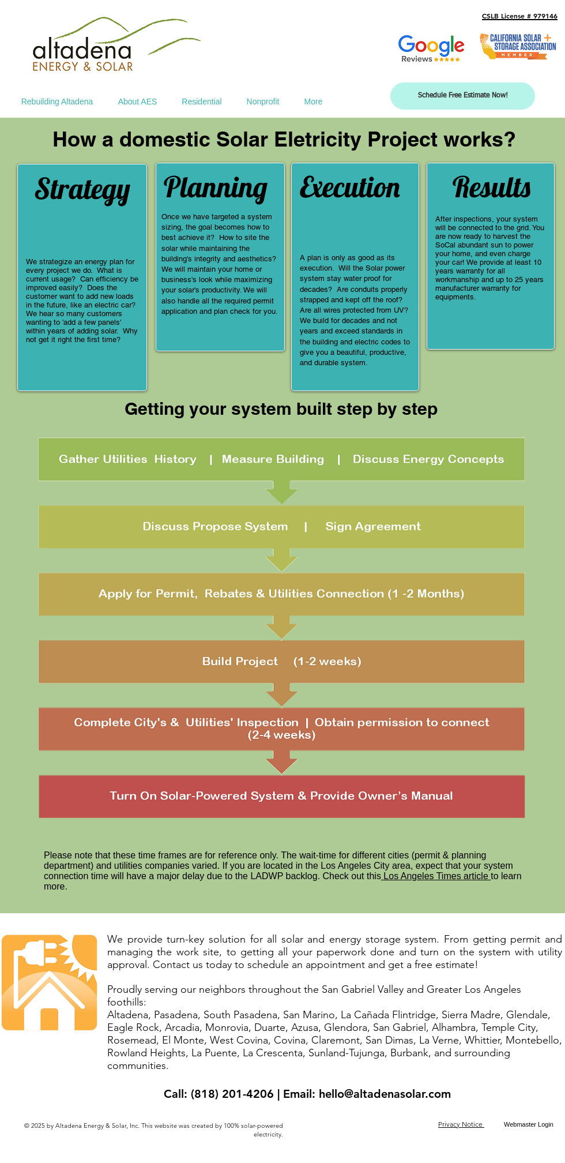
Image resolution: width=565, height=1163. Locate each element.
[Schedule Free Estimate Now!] (462, 96)
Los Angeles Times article (436, 876)
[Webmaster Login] (528, 1125)
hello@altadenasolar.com (385, 1094)
